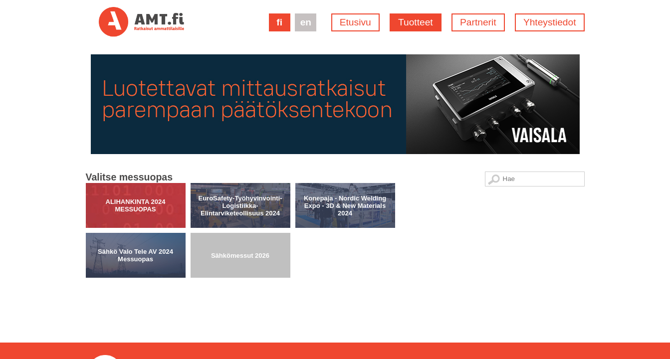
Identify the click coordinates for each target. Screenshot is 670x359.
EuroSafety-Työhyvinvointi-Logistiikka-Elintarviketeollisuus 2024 (240, 150)
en (305, 22)
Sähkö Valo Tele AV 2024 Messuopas (135, 200)
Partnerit (478, 22)
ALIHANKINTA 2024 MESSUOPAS (136, 150)
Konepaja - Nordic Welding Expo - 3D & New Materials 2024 (345, 150)
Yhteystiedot (549, 22)
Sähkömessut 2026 (240, 200)
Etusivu (355, 22)
